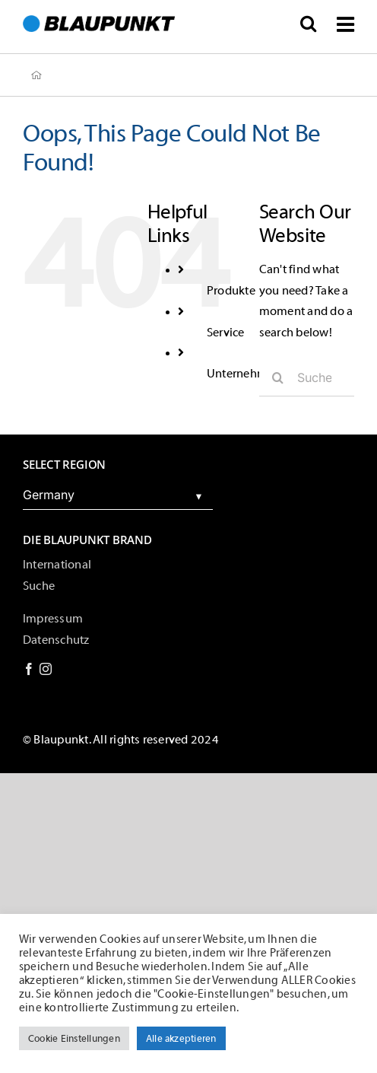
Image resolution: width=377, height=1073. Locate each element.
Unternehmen (244, 373)
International (57, 565)
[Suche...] (306, 377)
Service (226, 332)
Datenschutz (56, 640)
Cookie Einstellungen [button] (74, 1038)
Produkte (231, 291)
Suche (39, 586)
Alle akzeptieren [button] (181, 1038)
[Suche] (278, 377)
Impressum (53, 619)
